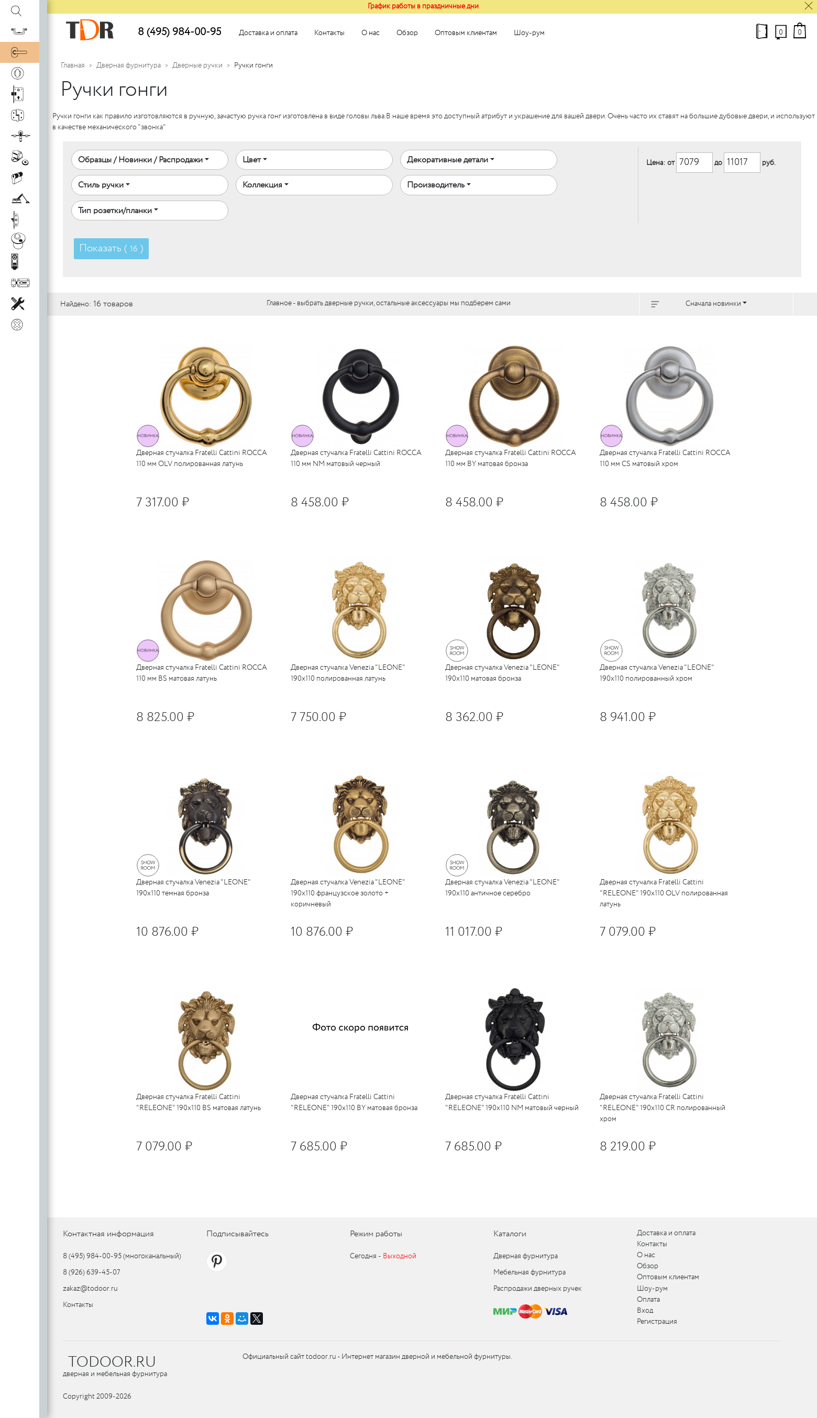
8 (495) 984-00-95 (179, 32)
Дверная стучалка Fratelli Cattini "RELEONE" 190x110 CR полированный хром (662, 1108)
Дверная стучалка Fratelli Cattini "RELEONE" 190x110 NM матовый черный (512, 1102)
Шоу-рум (529, 33)
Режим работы (376, 1234)
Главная (73, 65)
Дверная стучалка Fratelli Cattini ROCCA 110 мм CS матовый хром (665, 458)
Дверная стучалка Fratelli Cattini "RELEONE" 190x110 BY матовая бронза (354, 1102)
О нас (370, 33)
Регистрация (657, 1321)
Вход (645, 1310)
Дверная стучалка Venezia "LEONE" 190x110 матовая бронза (502, 673)
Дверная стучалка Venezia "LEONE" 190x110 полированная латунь (348, 673)
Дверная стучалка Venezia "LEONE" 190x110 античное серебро (502, 888)
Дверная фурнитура (128, 65)
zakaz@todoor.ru (90, 1288)
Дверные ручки (197, 65)
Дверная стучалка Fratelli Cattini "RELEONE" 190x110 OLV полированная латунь (664, 893)
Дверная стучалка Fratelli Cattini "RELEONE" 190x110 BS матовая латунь (198, 1102)
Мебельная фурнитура (529, 1272)
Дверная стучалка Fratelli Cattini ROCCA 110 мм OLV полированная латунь (201, 458)
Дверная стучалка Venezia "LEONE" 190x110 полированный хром (657, 673)
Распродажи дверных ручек (537, 1288)
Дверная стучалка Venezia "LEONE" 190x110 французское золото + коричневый (348, 893)
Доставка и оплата (268, 33)
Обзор (407, 33)
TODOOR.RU (112, 1362)
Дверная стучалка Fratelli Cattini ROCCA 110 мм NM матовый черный (356, 458)
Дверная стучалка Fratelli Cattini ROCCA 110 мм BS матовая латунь (201, 673)
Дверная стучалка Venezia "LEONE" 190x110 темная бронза (193, 888)
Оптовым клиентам (466, 33)
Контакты (329, 33)
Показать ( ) (111, 248)
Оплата (648, 1299)
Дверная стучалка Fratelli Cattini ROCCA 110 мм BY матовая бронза (510, 458)
